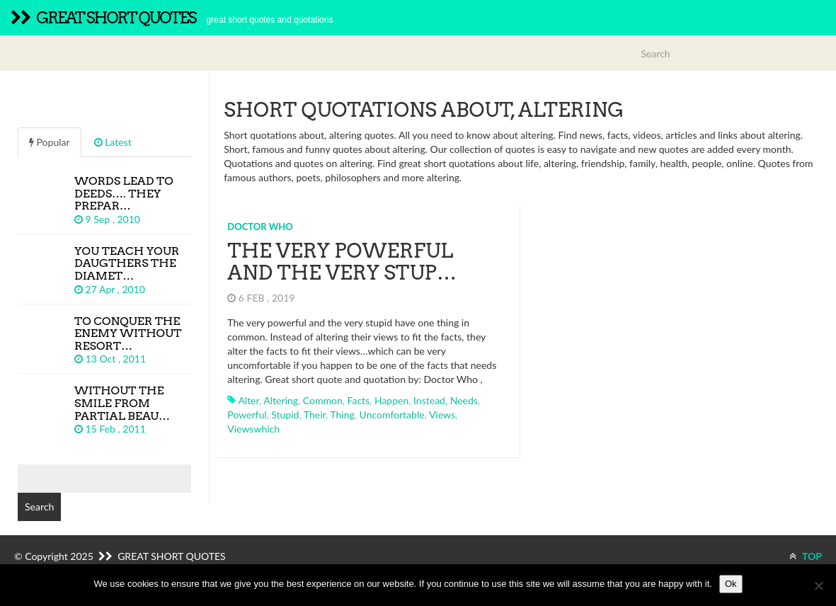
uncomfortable (392, 414)
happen (391, 400)
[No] (818, 585)
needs (464, 400)
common (323, 400)
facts (359, 400)
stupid (285, 414)
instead (429, 400)
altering (280, 400)
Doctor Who (260, 226)
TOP (805, 556)
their (315, 414)
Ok (731, 583)
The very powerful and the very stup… (342, 262)
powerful (246, 414)
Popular (49, 142)
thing (342, 414)
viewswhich (253, 429)
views (442, 414)
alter (248, 400)
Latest (113, 142)
